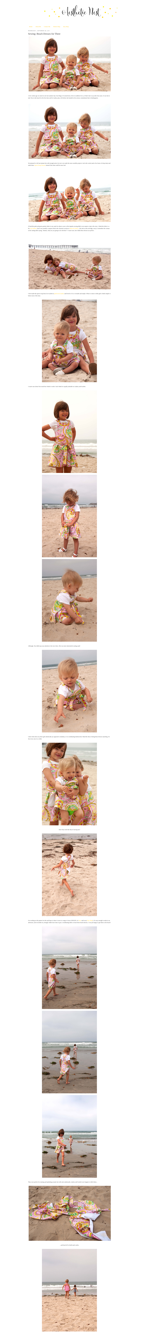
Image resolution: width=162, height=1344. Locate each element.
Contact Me (47, 26)
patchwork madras (59, 293)
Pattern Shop (56, 26)
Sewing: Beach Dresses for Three (44, 33)
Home (30, 26)
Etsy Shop (66, 26)
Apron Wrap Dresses (39, 165)
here (80, 920)
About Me (38, 26)
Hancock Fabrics (74, 228)
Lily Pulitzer (33, 228)
